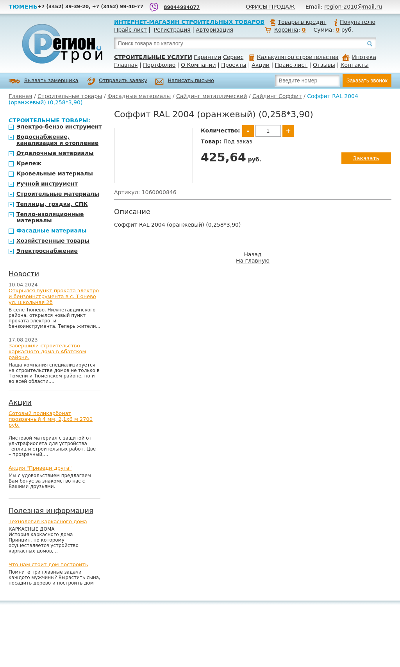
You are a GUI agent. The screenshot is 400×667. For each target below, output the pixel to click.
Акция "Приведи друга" (40, 468)
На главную (253, 261)
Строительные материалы (57, 194)
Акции (261, 65)
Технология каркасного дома (48, 521)
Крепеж (28, 163)
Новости (24, 274)
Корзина (286, 30)
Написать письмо (184, 81)
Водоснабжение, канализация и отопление (57, 140)
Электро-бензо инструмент (59, 126)
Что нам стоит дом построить (48, 564)
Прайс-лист (130, 30)
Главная (126, 65)
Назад (253, 254)
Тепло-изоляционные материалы (50, 217)
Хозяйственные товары (52, 241)
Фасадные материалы (139, 96)
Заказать (366, 158)
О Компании (198, 65)
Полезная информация (51, 510)
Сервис (233, 57)
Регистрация (172, 30)
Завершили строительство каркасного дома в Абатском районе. (47, 351)
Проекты (233, 65)
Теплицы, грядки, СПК (52, 204)
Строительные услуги (153, 57)
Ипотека (359, 57)
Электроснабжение (47, 251)
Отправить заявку (117, 81)
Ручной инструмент (47, 184)
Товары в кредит (298, 22)
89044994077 (182, 7)
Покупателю (354, 22)
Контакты (355, 65)
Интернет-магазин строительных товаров (189, 22)
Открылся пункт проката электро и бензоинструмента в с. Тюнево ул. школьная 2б (54, 296)
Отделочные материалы (55, 153)
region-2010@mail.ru (353, 7)
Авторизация (214, 30)
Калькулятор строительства (294, 57)
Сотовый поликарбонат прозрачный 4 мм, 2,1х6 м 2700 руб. (51, 419)
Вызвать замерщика (44, 81)
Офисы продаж (270, 7)
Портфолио (159, 65)
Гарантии (207, 57)
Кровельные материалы (54, 173)
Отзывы (324, 65)
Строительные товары (70, 96)
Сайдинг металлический (211, 96)
